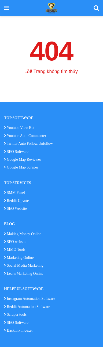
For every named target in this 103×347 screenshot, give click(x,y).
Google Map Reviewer (22, 159)
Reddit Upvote (16, 201)
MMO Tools (17, 250)
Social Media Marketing (23, 265)
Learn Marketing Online (23, 274)
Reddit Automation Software (27, 307)
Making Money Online (24, 234)
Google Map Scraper (21, 167)
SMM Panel (16, 193)
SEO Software (16, 152)
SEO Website (17, 209)
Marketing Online (19, 258)
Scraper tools (15, 314)
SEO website (17, 242)
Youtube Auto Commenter (25, 136)
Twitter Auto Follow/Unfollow (28, 144)
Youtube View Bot (19, 128)
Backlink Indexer (18, 330)
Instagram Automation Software (29, 299)
